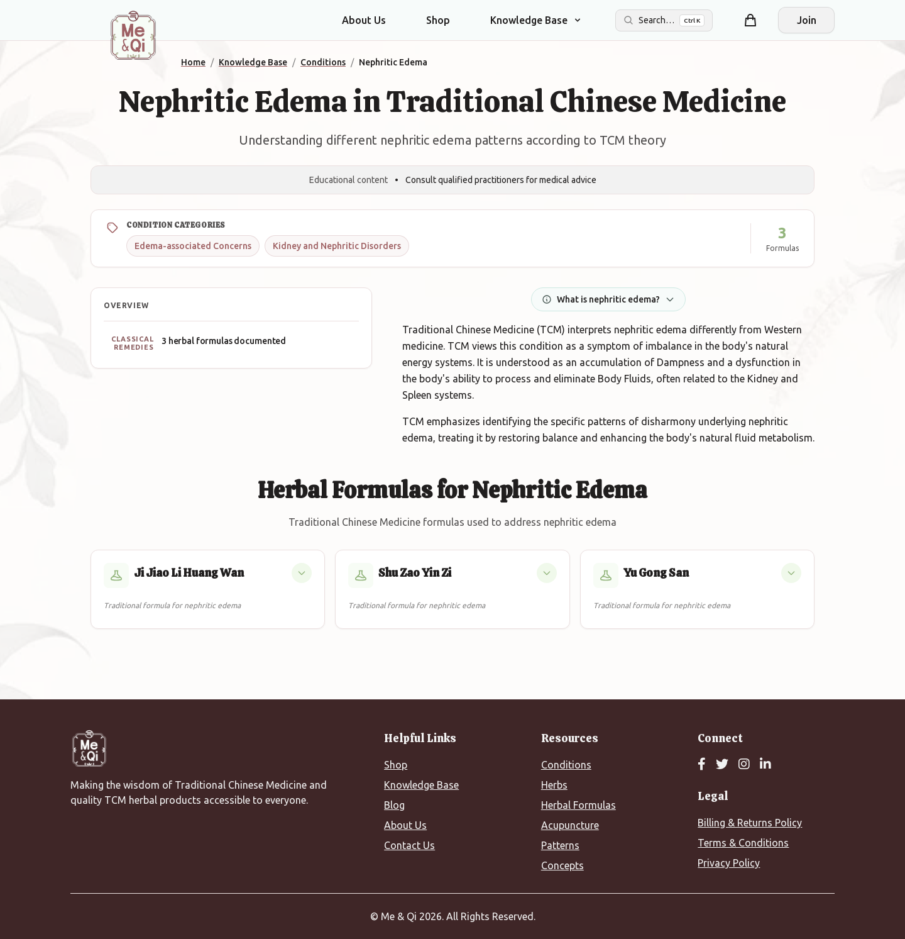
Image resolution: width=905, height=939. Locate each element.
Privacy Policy (729, 863)
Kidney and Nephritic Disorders (337, 246)
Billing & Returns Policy (750, 822)
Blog (394, 805)
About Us (364, 20)
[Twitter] (722, 764)
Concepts (562, 865)
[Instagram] (744, 764)
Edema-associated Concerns (192, 246)
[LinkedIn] (765, 764)
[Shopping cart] (750, 20)
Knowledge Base (421, 785)
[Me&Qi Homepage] (133, 35)
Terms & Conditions (743, 842)
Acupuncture (570, 825)
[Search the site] (664, 20)
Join (806, 20)
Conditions (566, 764)
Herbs (554, 785)
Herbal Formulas (578, 805)
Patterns (560, 845)
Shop (438, 20)
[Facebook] (702, 764)
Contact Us (409, 845)
